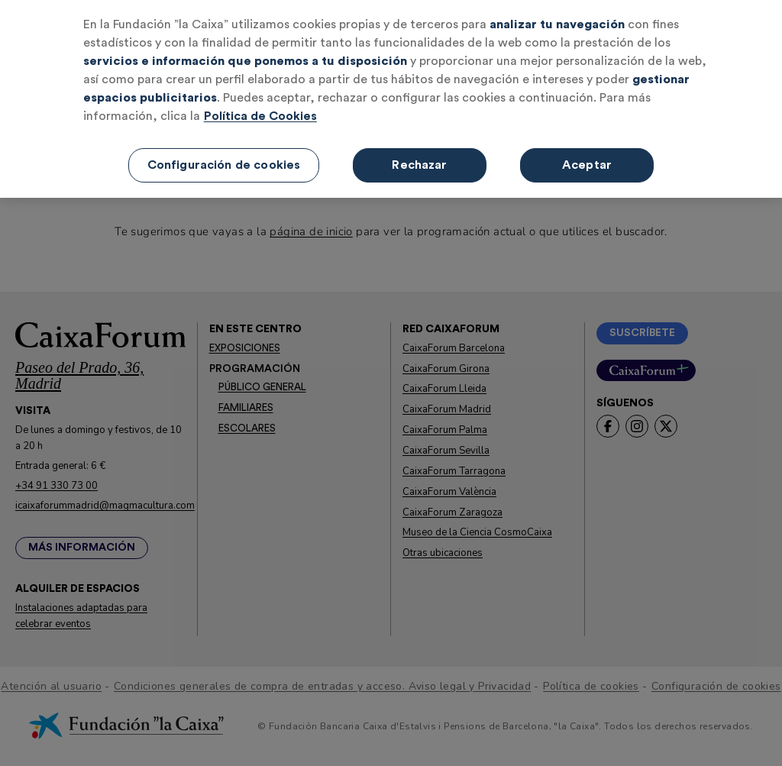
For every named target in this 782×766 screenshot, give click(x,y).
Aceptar (587, 165)
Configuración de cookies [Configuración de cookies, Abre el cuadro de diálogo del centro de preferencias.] (224, 165)
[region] (391, 99)
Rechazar (419, 165)
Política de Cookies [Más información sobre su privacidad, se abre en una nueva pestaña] (260, 116)
